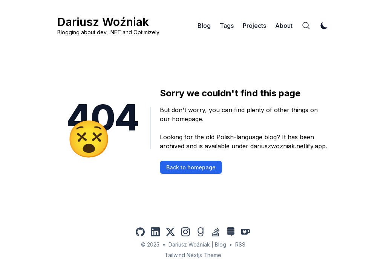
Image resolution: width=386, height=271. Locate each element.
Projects (254, 25)
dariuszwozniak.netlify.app (288, 146)
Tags (227, 25)
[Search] (306, 25)
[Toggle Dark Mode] (324, 25)
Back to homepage (191, 167)
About (284, 25)
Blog (204, 25)
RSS (240, 244)
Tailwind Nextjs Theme (193, 255)
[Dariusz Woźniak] (108, 25)
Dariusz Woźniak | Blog (197, 244)
